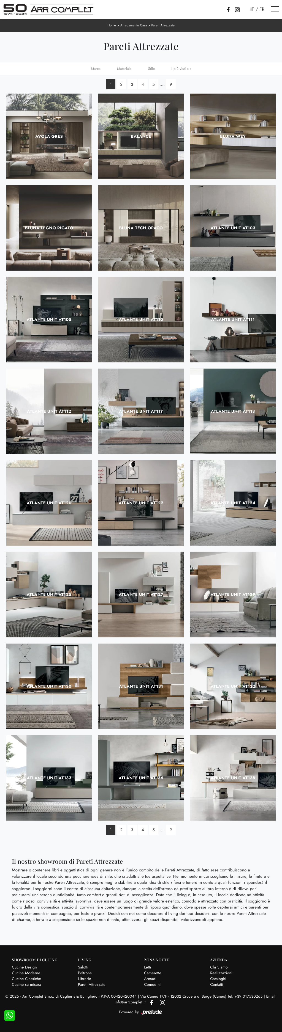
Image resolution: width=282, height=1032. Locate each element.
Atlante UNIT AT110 (141, 320)
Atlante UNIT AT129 (232, 594)
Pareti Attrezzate (163, 25)
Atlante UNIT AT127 (141, 594)
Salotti (83, 967)
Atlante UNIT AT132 (233, 686)
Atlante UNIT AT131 (141, 686)
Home (111, 25)
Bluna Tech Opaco (141, 228)
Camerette (152, 973)
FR (261, 9)
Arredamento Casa (133, 25)
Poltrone (85, 973)
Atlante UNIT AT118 (233, 411)
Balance (141, 136)
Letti (147, 967)
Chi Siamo (219, 967)
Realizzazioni (221, 973)
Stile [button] (151, 68)
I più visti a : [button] (181, 68)
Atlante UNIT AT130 (49, 686)
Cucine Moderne (26, 973)
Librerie (84, 978)
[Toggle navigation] (275, 9)
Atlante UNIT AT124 (233, 503)
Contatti (216, 984)
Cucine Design (24, 967)
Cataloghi (218, 978)
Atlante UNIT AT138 (233, 778)
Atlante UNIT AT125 (49, 594)
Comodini (152, 984)
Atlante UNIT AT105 (49, 320)
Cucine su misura (26, 984)
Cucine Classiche (26, 978)
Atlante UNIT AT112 (49, 411)
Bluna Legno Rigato (49, 228)
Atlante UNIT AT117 (141, 411)
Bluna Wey (233, 136)
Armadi (150, 978)
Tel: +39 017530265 (246, 996)
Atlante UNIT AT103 (233, 228)
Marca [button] (96, 68)
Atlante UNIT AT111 (233, 320)
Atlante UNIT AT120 (49, 503)
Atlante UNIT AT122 (141, 503)
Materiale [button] (124, 68)
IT (252, 9)
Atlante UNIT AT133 (49, 778)
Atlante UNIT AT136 (141, 778)
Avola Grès (49, 136)
